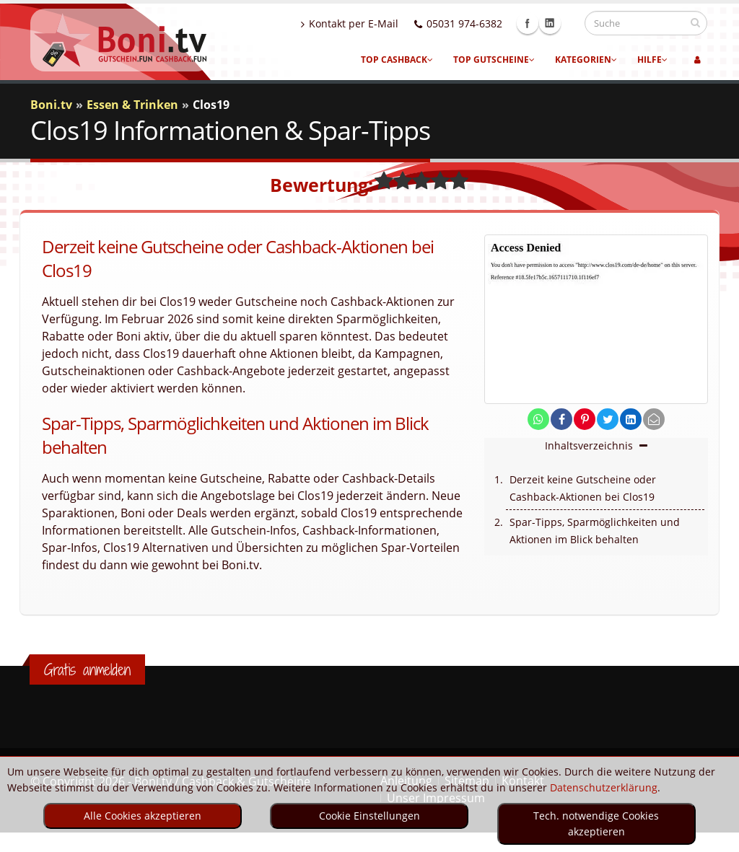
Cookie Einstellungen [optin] (369, 815)
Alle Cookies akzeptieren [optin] (142, 815)
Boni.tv (51, 105)
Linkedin (563, 23)
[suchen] (695, 22)
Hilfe (652, 59)
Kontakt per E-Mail (363, 23)
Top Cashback (397, 59)
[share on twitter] (607, 419)
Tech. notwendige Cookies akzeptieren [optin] (596, 823)
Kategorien (586, 59)
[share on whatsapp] (538, 419)
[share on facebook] (561, 419)
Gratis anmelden (87, 669)
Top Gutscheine (494, 59)
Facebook (541, 23)
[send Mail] (653, 419)
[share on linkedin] (630, 419)
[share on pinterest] (584, 419)
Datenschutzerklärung (603, 787)
